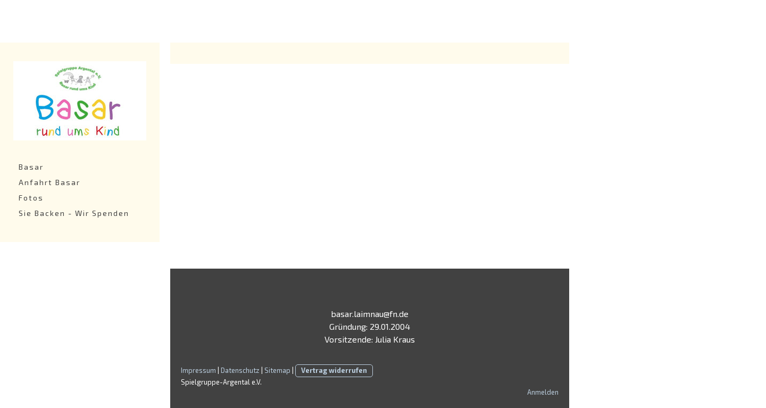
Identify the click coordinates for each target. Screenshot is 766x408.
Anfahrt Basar (49, 182)
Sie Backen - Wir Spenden (74, 213)
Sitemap (277, 370)
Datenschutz (240, 370)
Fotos (31, 197)
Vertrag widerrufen (334, 370)
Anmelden (543, 392)
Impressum (198, 370)
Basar (31, 166)
